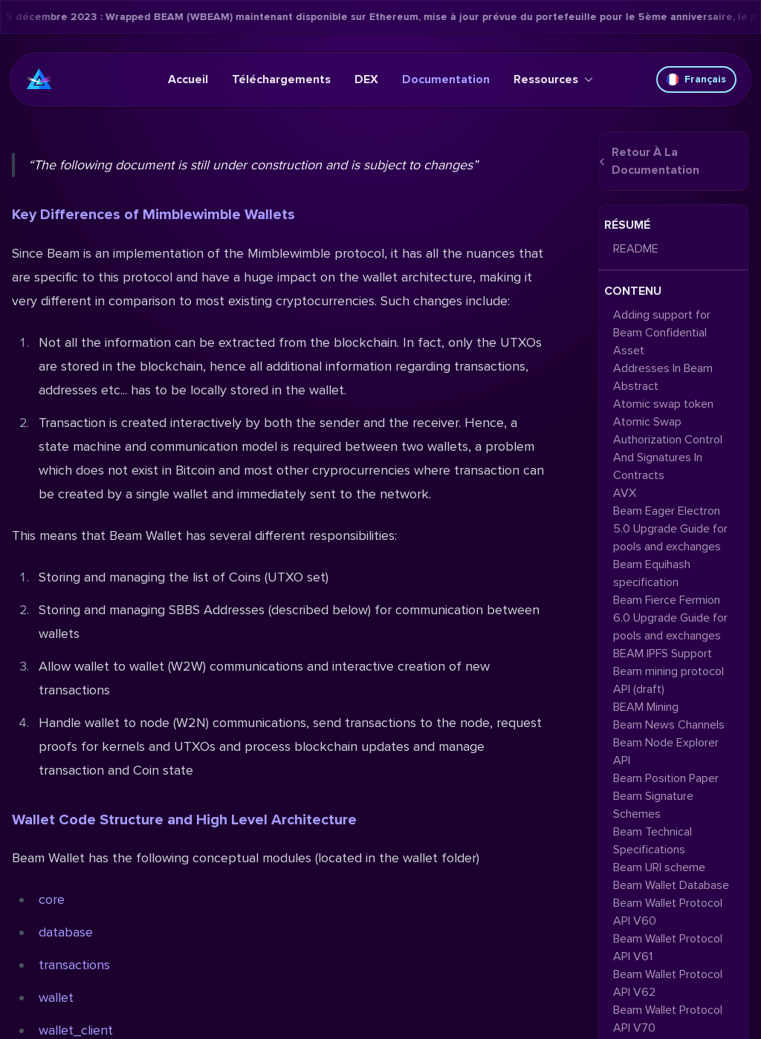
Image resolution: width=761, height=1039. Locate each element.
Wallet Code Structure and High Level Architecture (184, 820)
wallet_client (76, 1030)
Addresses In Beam (663, 368)
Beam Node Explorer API (666, 751)
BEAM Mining (646, 707)
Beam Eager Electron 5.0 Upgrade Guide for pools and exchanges (670, 529)
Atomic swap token (663, 404)
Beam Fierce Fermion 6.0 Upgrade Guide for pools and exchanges (670, 618)
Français (696, 79)
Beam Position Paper (666, 778)
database (66, 932)
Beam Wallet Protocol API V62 (667, 983)
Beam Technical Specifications (652, 840)
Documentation (446, 79)
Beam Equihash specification (651, 573)
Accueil (188, 79)
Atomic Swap (647, 421)
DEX (366, 79)
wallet (56, 997)
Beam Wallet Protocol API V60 (667, 912)
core (52, 899)
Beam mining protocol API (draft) (668, 680)
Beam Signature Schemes (653, 805)
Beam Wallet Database (671, 885)
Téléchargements (281, 79)
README (635, 248)
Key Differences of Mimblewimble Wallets (153, 215)
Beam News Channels (669, 724)
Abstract (635, 386)
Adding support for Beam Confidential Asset (661, 332)
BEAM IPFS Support (662, 653)
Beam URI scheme (659, 867)
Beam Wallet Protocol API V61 (667, 947)
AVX (624, 493)
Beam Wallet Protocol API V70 (667, 1019)
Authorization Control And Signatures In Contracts (667, 457)
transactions (74, 965)
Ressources (553, 79)
